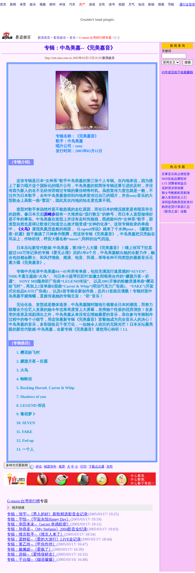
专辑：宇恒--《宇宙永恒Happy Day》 (38, 519)
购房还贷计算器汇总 (176, 207)
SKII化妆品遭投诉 (174, 179)
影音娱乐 (60, 37)
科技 (62, 4)
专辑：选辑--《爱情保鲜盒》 (31, 554)
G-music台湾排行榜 (23, 501)
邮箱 (151, 4)
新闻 (13, 4)
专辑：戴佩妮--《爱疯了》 (30, 549)
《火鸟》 (24, 229)
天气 (131, 4)
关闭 (109, 466)
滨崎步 (49, 214)
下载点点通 (96, 466)
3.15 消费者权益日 (174, 183)
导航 (171, 4)
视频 (43, 4)
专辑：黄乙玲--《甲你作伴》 (31, 544)
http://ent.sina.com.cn (59, 58)
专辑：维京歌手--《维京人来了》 (35, 534)
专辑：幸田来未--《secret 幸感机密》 (38, 524)
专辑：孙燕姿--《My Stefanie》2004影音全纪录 (47, 529)
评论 (39, 466)
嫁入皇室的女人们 (174, 197)
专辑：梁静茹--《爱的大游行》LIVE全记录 (44, 539)
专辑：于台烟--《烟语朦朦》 (31, 559)
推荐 (62, 466)
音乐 (72, 37)
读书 (112, 4)
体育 (23, 4)
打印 (83, 466)
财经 (52, 4)
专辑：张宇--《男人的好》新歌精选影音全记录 (47, 514)
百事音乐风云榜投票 (176, 174)
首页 (3, 4)
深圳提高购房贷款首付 (177, 202)
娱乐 (33, 4)
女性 (102, 4)
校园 (122, 4)
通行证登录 (187, 4)
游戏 (92, 4)
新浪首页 (44, 37)
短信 (141, 4)
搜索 (161, 4)
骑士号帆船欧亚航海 (176, 193)
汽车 (72, 4)
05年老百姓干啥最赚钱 (177, 72)
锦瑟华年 (50, 466)
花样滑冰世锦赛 (173, 188)
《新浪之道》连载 (174, 211)
